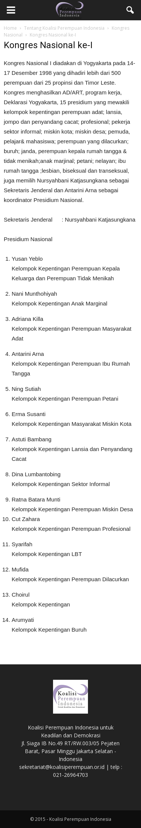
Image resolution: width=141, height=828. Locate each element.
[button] (130, 10)
